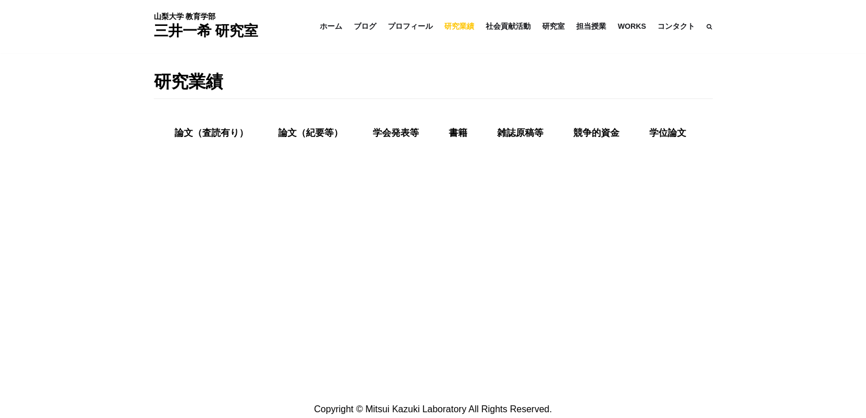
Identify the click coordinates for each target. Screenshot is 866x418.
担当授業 (591, 26)
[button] (709, 26)
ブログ (365, 26)
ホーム (331, 26)
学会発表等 (396, 133)
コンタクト (676, 26)
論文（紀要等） (310, 133)
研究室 (553, 26)
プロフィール (410, 26)
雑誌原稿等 (520, 133)
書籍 (458, 133)
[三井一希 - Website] (206, 26)
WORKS (632, 26)
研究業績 (459, 26)
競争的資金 (596, 133)
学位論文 (667, 133)
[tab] (211, 133)
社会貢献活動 (508, 26)
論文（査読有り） (211, 133)
